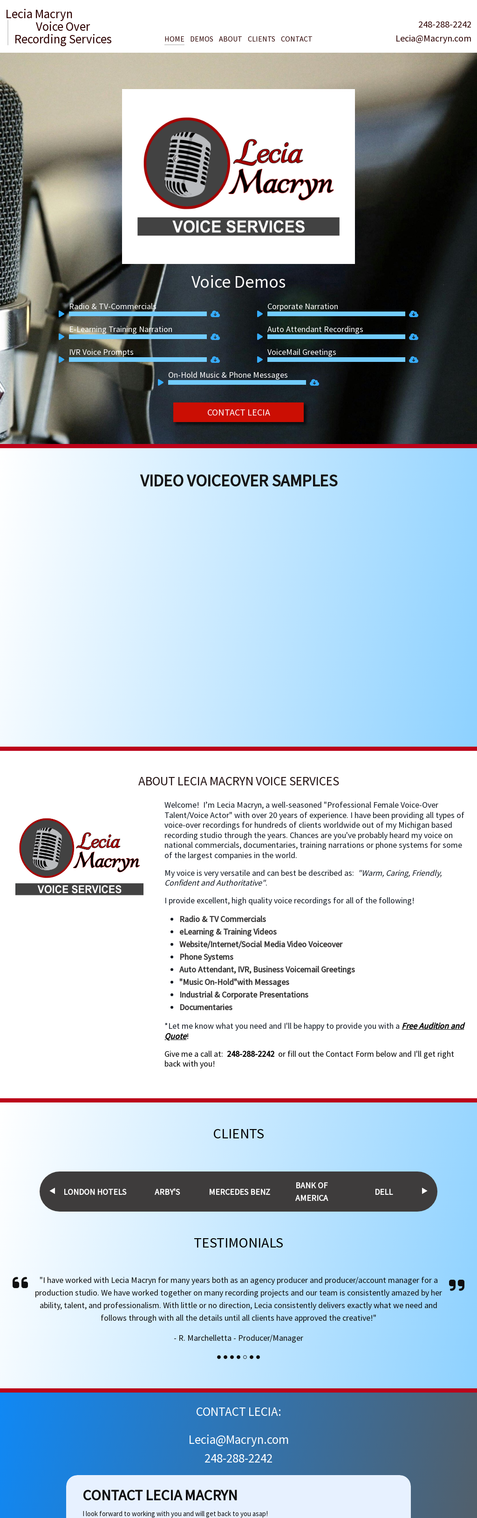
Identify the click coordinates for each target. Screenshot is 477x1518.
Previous (52, 1191)
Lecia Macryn (39, 13)
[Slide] (219, 1357)
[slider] (138, 314)
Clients (261, 38)
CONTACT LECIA (238, 412)
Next (425, 1191)
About (230, 38)
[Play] (63, 315)
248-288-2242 (444, 24)
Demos (201, 38)
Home (174, 38)
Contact (297, 38)
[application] (133, 314)
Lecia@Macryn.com (433, 38)
